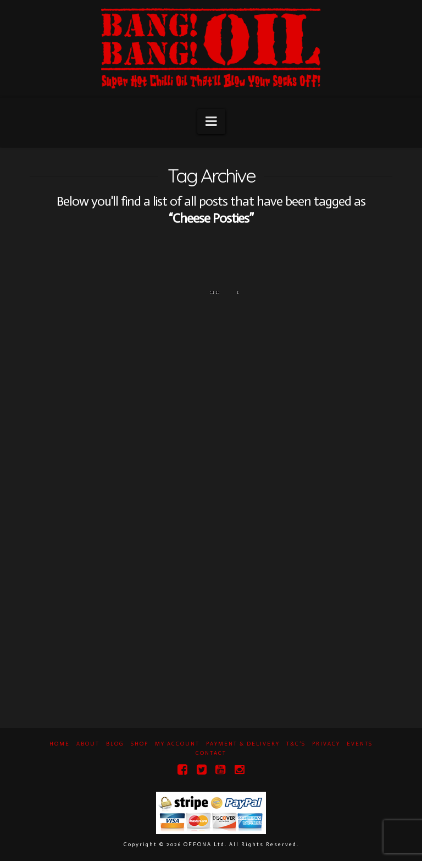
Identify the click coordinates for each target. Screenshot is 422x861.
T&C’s (296, 744)
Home (59, 744)
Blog (115, 744)
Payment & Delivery (243, 744)
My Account (177, 744)
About (87, 744)
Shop (139, 744)
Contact (211, 753)
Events (360, 744)
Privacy (326, 744)
